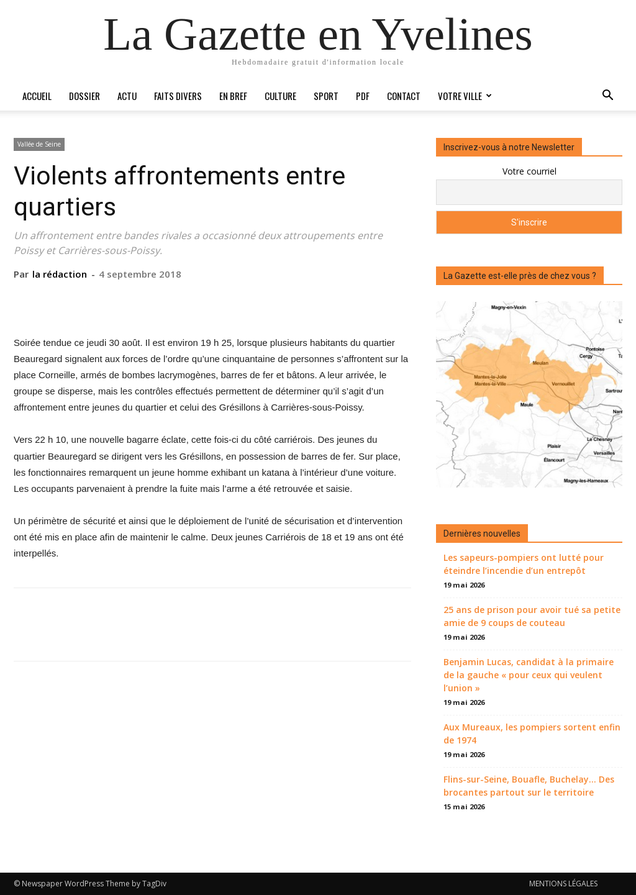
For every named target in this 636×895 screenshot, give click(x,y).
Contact (403, 95)
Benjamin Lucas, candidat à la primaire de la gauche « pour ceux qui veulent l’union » (528, 675)
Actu (127, 95)
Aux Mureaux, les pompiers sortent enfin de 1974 (531, 733)
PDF (363, 95)
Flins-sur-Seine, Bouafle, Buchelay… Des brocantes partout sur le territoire (528, 785)
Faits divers (178, 95)
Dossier (84, 95)
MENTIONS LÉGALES (563, 883)
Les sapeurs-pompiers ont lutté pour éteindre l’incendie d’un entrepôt (523, 564)
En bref (233, 95)
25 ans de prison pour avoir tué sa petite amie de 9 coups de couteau (531, 616)
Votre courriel (529, 171)
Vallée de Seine (39, 144)
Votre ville (464, 95)
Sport (326, 95)
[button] (607, 96)
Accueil (37, 95)
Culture (280, 95)
